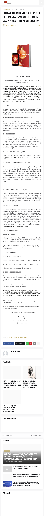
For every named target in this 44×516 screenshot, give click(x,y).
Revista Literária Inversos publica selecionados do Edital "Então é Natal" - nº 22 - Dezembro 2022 (26, 475)
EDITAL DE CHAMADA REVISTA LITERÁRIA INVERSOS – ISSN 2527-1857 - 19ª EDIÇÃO (30, 384)
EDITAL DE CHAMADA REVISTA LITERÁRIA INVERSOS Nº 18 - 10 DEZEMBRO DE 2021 (9, 408)
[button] (2, 2)
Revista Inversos (15, 352)
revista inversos (24, 337)
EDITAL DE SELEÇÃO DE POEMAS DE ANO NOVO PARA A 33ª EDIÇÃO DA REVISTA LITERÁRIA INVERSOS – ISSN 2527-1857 (20, 456)
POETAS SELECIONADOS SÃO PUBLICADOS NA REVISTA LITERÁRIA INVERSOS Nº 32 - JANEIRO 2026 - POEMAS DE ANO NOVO (26, 484)
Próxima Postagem (36, 435)
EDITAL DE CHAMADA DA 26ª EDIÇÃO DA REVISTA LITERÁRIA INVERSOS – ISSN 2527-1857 (12, 384)
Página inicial (6, 9)
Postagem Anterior (7, 435)
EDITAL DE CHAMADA (17, 9)
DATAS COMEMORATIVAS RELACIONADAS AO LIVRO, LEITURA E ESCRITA (25, 467)
